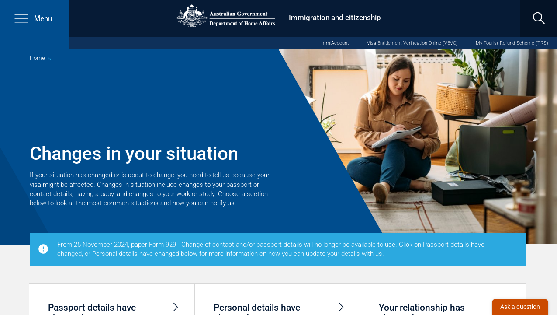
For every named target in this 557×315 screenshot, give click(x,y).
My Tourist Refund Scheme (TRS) (512, 43)
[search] (538, 18)
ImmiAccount (334, 43)
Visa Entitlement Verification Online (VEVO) (412, 43)
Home (37, 58)
